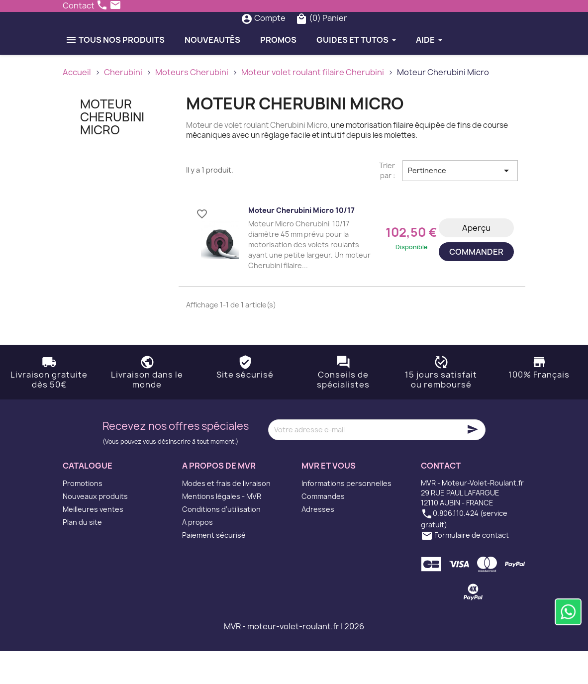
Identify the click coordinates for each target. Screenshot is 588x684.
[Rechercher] (275, 34)
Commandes (323, 529)
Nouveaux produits (95, 529)
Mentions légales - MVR (221, 529)
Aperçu (476, 260)
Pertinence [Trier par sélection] (460, 203)
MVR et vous (328, 497)
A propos (197, 555)
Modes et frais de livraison (226, 516)
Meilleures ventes (93, 542)
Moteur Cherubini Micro (112, 149)
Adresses (317, 542)
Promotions (82, 516)
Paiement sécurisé (214, 568)
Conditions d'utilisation (221, 542)
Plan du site (82, 555)
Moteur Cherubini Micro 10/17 (301, 242)
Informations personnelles (346, 516)
